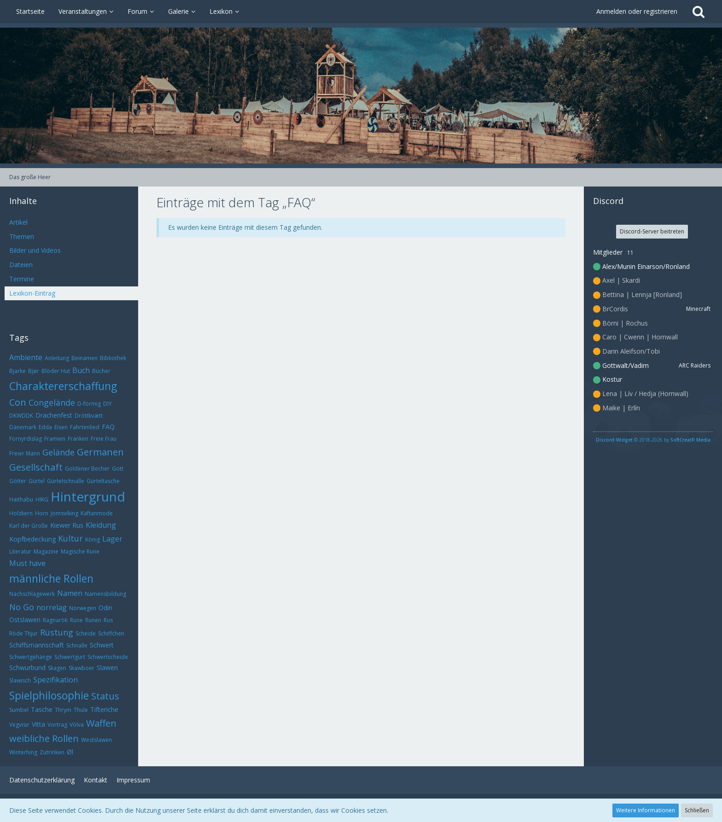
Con (17, 402)
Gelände (58, 452)
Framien (54, 439)
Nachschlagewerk (32, 594)
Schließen (697, 810)
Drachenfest (53, 415)
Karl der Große (28, 526)
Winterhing (23, 752)
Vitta (38, 724)
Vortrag (57, 725)
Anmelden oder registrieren (636, 11)
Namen (69, 593)
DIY (107, 404)
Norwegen (82, 608)
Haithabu (21, 499)
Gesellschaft (36, 467)
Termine (21, 278)
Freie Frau (103, 439)
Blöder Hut (55, 371)
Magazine (46, 551)
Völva (77, 725)
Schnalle (76, 645)
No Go (21, 606)
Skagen (57, 668)
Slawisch (20, 680)
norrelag (51, 607)
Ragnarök (55, 620)
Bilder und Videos (35, 250)
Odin (105, 607)
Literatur (20, 551)
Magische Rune (80, 551)
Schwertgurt (69, 657)
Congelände (52, 402)
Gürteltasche (103, 481)
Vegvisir (19, 725)
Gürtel (37, 481)
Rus (108, 620)
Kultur (70, 538)
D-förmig (89, 404)
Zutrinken (52, 752)
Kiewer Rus (66, 525)
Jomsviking (64, 513)
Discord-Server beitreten (652, 231)
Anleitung (57, 358)
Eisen (61, 427)
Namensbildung (105, 594)
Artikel (18, 222)
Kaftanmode (97, 513)
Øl (70, 751)
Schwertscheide (107, 657)
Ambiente (25, 357)
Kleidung (101, 525)
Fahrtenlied (84, 427)
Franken (78, 439)
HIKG (41, 499)
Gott (117, 468)
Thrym (63, 710)
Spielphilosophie (49, 695)
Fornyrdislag (25, 439)
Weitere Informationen (645, 810)
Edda (45, 427)
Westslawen (96, 740)
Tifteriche (104, 709)
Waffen (101, 723)
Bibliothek (113, 358)
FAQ (108, 426)
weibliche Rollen (44, 738)
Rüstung (56, 632)
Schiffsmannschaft (36, 645)
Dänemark (22, 427)
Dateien (21, 264)
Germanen (100, 452)
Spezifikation (55, 680)
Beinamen (84, 358)
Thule (81, 710)
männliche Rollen (51, 578)
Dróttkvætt (89, 416)
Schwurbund (27, 667)
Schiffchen (111, 633)
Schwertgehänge (30, 657)
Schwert (102, 645)
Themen (21, 236)
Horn (41, 513)
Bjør (33, 371)
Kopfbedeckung (32, 539)
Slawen (107, 667)
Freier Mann (24, 453)
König (92, 539)
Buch (81, 370)
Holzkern (21, 513)
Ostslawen (25, 619)
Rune (76, 620)
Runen (93, 620)
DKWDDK (21, 416)
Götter (17, 481)
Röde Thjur (23, 633)
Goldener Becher (87, 468)
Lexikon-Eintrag (32, 293)
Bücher (101, 371)
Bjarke (17, 371)
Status (105, 696)
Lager (112, 539)
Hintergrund (88, 496)
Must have (27, 563)
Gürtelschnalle (65, 481)
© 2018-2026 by (653, 440)
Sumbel (19, 710)
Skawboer (81, 668)
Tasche (41, 709)
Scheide (86, 633)
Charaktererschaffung (63, 386)
